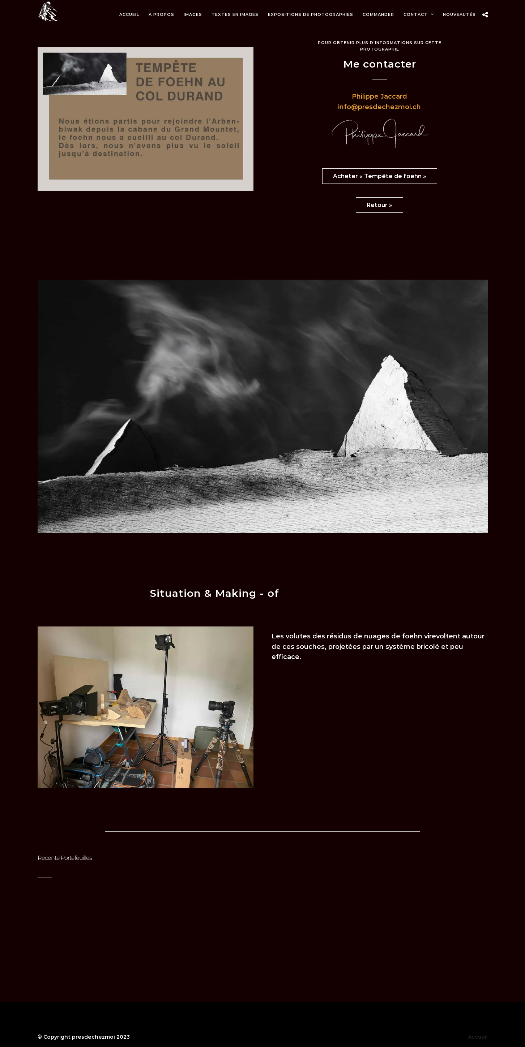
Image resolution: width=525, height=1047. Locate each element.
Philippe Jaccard (379, 96)
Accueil (478, 1037)
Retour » (379, 205)
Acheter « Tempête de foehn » (379, 176)
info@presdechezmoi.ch (379, 107)
